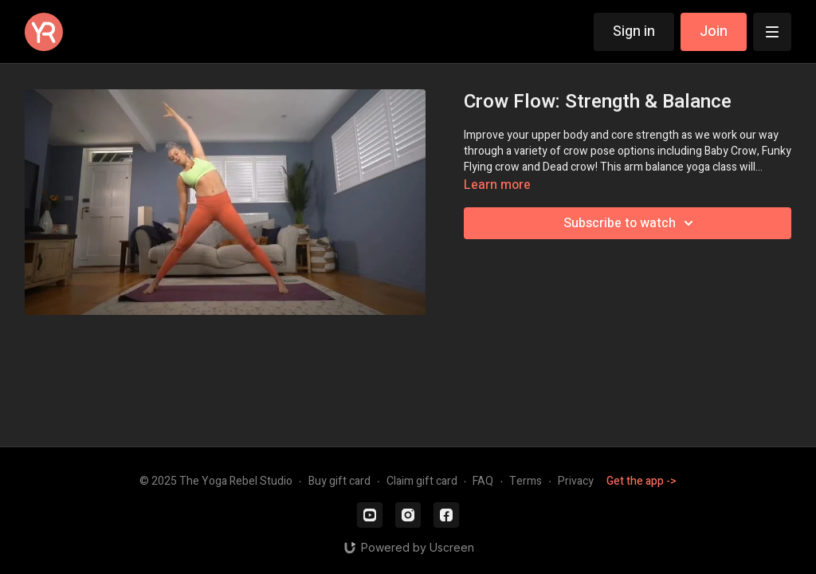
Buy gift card (339, 481)
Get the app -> (641, 481)
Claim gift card (421, 481)
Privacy (576, 481)
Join (714, 31)
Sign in (634, 31)
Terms (525, 481)
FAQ (483, 481)
